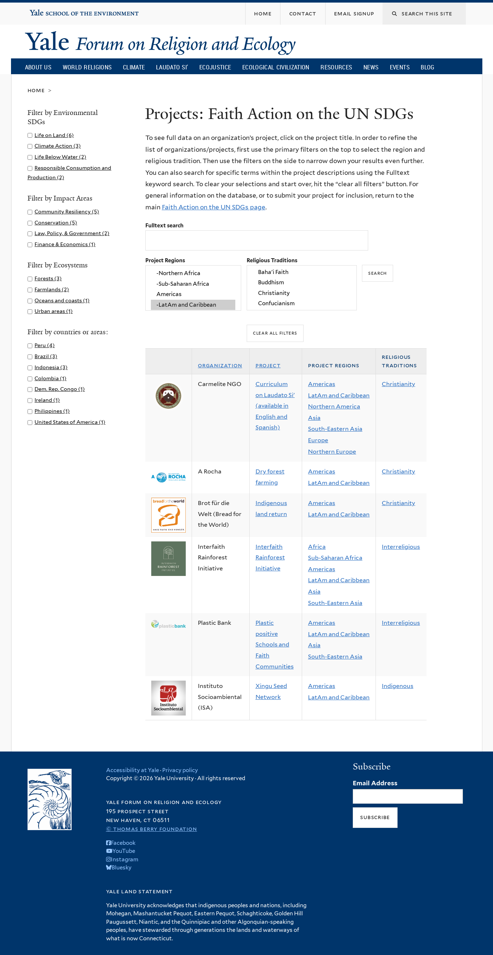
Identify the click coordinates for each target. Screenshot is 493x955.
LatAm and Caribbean (339, 395)
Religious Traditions (272, 260)
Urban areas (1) (54, 311)
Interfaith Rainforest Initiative (270, 557)
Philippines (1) (52, 411)
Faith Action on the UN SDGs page (213, 207)
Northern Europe (332, 451)
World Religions (87, 67)
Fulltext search (164, 225)
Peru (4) (45, 345)
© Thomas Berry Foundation (151, 828)
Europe (318, 440)
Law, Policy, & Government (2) (72, 233)
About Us (38, 67)
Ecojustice (215, 67)
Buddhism (302, 283)
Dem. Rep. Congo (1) (60, 389)
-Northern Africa (193, 274)
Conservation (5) (56, 222)
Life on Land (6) (54, 135)
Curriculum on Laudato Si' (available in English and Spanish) (275, 406)
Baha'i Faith (302, 272)
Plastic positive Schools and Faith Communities (274, 644)
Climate (134, 67)
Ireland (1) (47, 400)
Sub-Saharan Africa (335, 557)
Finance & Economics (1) (65, 244)
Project (268, 365)
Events (400, 67)
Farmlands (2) (52, 289)
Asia (314, 417)
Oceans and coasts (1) (62, 300)
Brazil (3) (46, 356)
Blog (427, 67)
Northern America (334, 406)
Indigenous (397, 685)
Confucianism (302, 303)
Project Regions (165, 260)
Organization (220, 365)
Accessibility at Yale (132, 770)
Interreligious (401, 546)
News (370, 67)
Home (36, 90)
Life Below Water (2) (60, 157)
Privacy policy (180, 770)
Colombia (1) (50, 378)
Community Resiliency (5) (67, 211)
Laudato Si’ (172, 67)
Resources (336, 67)
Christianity (302, 293)
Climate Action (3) (58, 146)
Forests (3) (48, 278)
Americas (193, 294)
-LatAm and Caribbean (193, 305)
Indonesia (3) (51, 367)
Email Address (375, 783)
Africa (317, 546)
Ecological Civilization (275, 67)
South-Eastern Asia (335, 428)
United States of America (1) (70, 422)
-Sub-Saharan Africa (193, 284)
